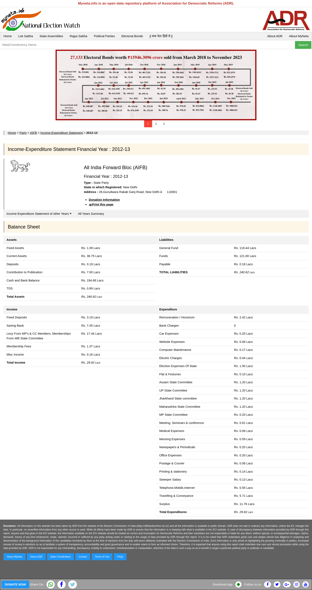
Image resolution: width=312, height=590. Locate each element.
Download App (223, 584)
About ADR (274, 36)
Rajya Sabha (78, 36)
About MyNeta (299, 36)
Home (7, 36)
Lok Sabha (25, 36)
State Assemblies (51, 36)
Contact (83, 556)
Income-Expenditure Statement (61, 132)
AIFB (33, 132)
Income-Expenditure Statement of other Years (39, 213)
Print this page (102, 204)
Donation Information (104, 199)
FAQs (120, 556)
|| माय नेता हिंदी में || (160, 36)
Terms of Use (102, 556)
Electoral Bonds (132, 36)
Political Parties (104, 36)
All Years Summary (91, 213)
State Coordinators (60, 556)
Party (23, 132)
